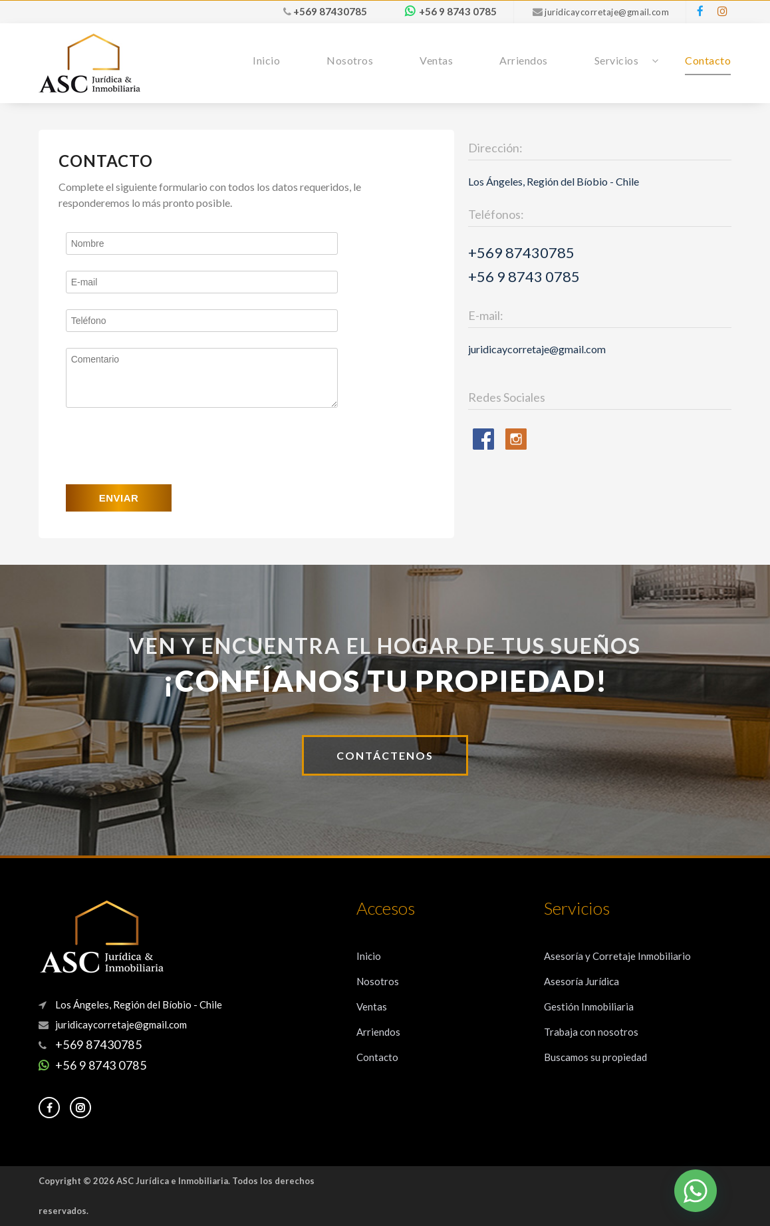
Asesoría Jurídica (581, 981)
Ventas (436, 60)
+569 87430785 (330, 11)
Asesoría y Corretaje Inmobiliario (617, 956)
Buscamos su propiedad (595, 1057)
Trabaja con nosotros (591, 1032)
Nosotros (349, 60)
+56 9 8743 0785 (458, 11)
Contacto (708, 60)
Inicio (266, 60)
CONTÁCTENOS (385, 755)
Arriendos (523, 60)
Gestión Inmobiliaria (589, 1006)
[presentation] (167, 446)
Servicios (616, 60)
